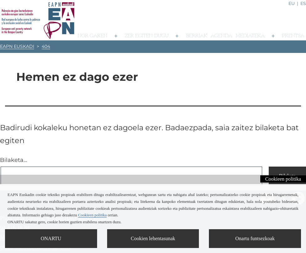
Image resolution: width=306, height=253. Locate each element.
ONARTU (51, 238)
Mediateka (250, 36)
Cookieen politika (283, 179)
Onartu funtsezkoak (255, 238)
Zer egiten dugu (147, 36)
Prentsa (293, 36)
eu (291, 3)
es (303, 3)
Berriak (196, 36)
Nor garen (92, 36)
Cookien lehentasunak (153, 238)
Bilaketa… (13, 160)
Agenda (221, 36)
